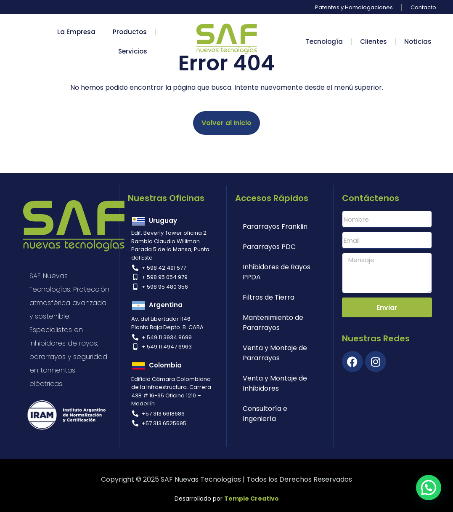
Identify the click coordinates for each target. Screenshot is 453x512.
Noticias (418, 41)
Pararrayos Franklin (275, 226)
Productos (130, 31)
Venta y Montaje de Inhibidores (275, 383)
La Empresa (76, 31)
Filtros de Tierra (268, 297)
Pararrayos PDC (269, 247)
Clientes (373, 41)
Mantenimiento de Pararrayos (273, 322)
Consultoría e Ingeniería (265, 414)
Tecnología (324, 41)
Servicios (132, 51)
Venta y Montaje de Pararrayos (275, 353)
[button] (428, 487)
